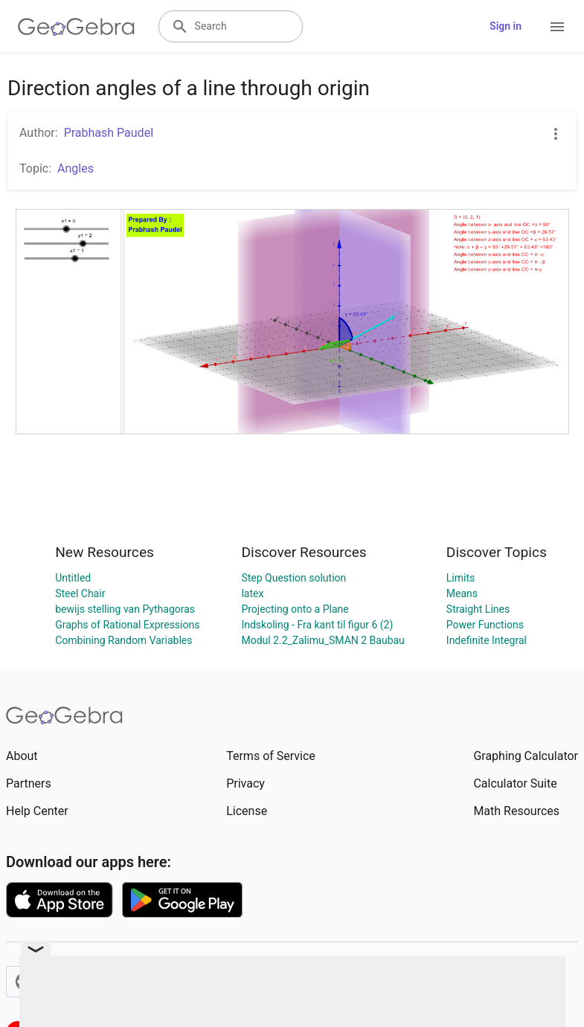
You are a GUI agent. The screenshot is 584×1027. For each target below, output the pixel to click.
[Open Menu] (557, 27)
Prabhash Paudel (108, 133)
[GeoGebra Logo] (76, 27)
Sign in (506, 26)
